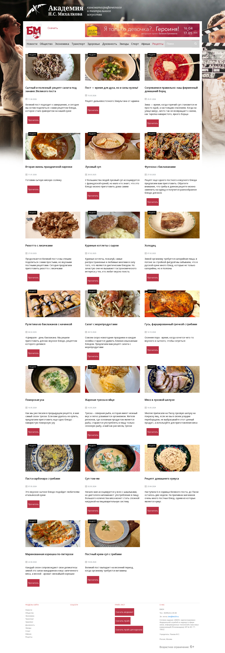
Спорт (135, 44)
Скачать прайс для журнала (129, 629)
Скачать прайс (123, 620)
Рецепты (158, 44)
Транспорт (78, 44)
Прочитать (33, 120)
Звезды (124, 44)
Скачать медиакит (124, 612)
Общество (46, 44)
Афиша (145, 44)
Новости (32, 44)
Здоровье (94, 44)
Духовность (109, 44)
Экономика (62, 44)
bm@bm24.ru (173, 616)
